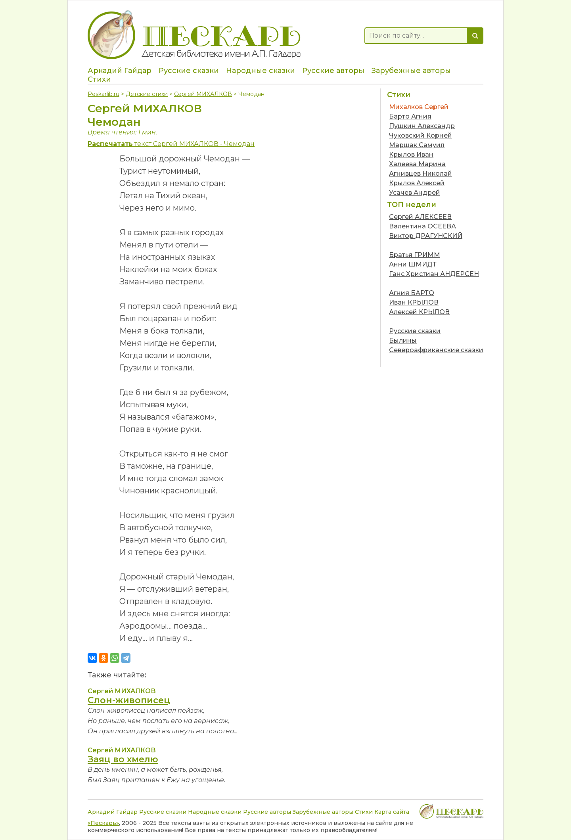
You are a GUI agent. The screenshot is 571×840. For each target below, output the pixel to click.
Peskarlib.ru (103, 94)
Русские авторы (333, 70)
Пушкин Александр (422, 126)
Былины (403, 340)
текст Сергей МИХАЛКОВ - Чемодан (171, 144)
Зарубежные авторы (411, 70)
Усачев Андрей (414, 192)
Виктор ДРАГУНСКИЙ (425, 236)
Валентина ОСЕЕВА (422, 226)
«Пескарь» (103, 823)
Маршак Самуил (417, 145)
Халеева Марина (417, 164)
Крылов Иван (411, 154)
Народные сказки (260, 70)
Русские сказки (189, 70)
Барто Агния (410, 116)
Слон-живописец (129, 700)
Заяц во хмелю (123, 759)
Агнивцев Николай (420, 173)
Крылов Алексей (417, 183)
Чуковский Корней (420, 135)
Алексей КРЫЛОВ (419, 312)
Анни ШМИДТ (413, 264)
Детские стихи (147, 94)
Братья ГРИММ (414, 255)
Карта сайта (391, 811)
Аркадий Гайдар (119, 70)
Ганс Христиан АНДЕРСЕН (434, 274)
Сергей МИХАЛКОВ (203, 94)
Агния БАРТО (411, 293)
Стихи (99, 79)
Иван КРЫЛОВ (414, 302)
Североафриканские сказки (436, 350)
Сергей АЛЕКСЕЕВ (420, 217)
